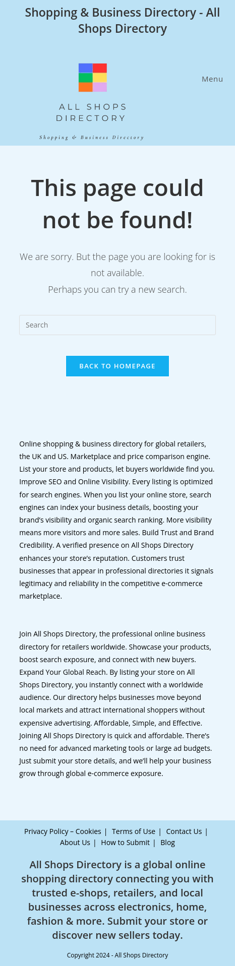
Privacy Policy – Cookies (62, 831)
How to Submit (125, 842)
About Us (75, 842)
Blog (167, 842)
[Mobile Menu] (211, 79)
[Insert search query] (117, 325)
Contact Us (184, 831)
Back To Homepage (117, 365)
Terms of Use (133, 831)
